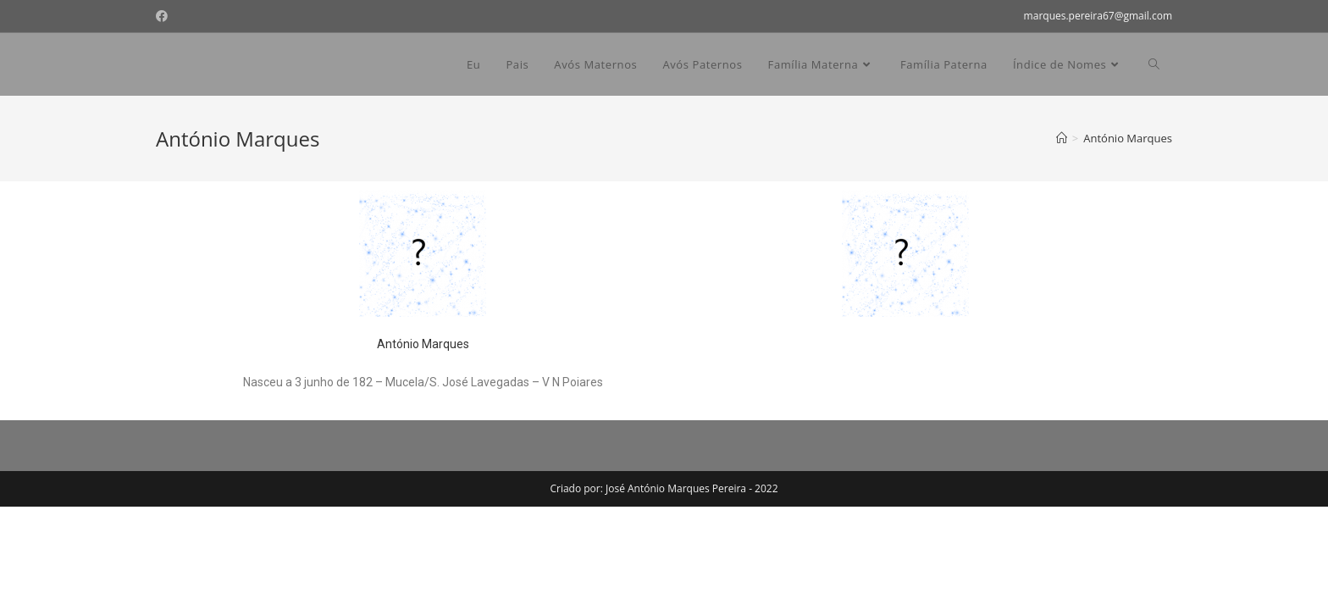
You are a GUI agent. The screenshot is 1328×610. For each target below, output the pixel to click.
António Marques (423, 344)
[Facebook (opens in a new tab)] (164, 16)
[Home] (1061, 138)
